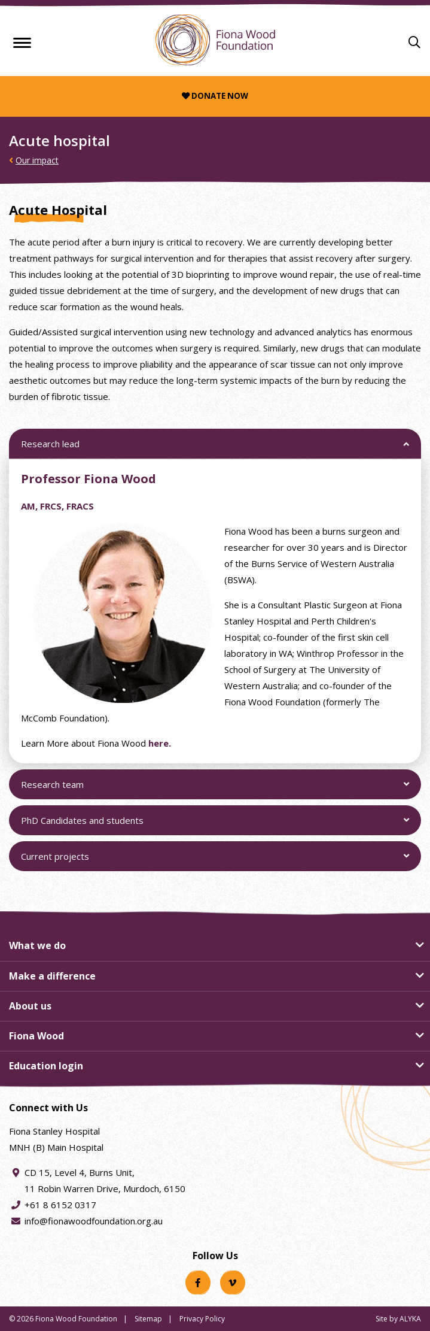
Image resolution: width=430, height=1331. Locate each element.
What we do (37, 945)
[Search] (414, 42)
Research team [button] (52, 789)
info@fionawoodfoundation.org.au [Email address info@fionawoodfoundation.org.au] (94, 1221)
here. (159, 744)
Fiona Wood (36, 1035)
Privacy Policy (202, 1319)
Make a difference (52, 976)
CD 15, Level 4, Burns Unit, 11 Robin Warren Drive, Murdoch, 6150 (105, 1179)
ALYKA (410, 1319)
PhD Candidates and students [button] (82, 825)
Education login (46, 1065)
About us (30, 1005)
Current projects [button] (54, 861)
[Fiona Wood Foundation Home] (215, 39)
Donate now (215, 95)
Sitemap (148, 1319)
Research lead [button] (50, 448)
